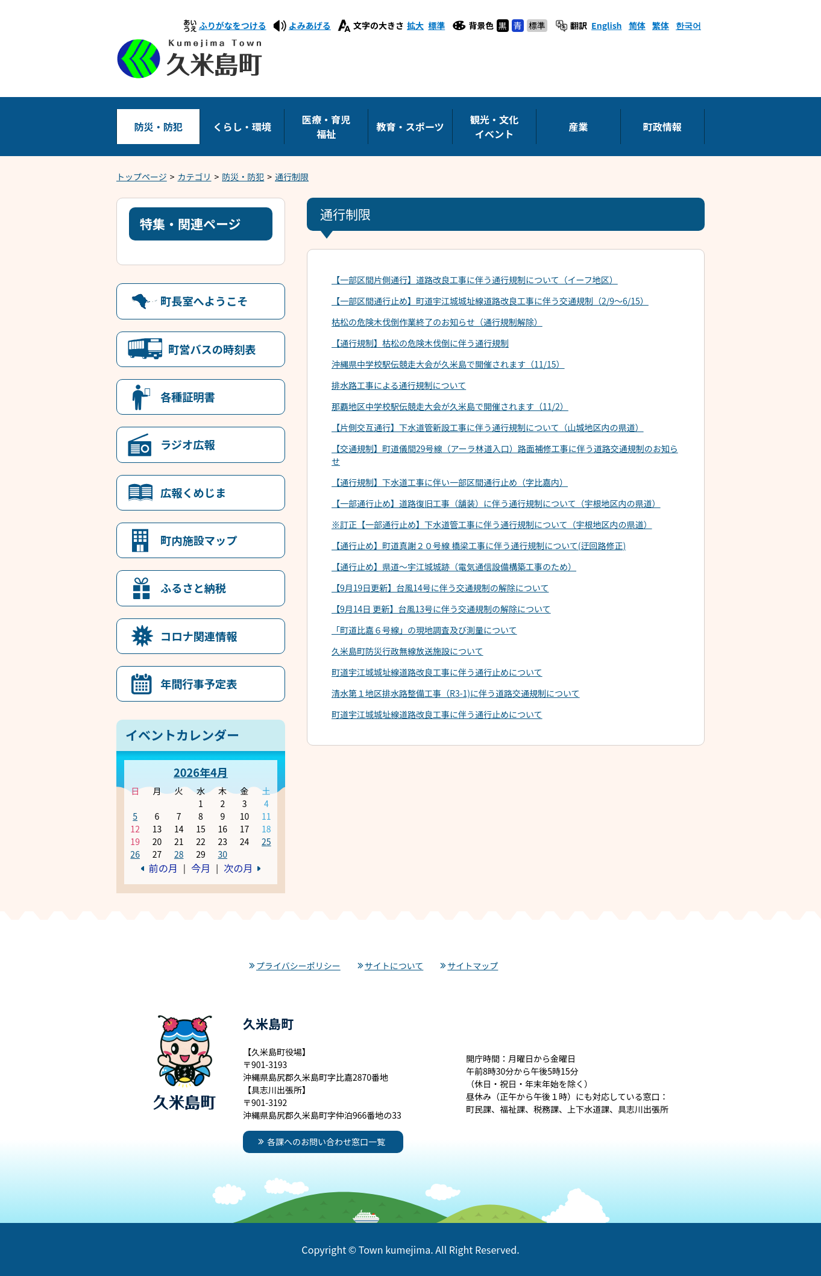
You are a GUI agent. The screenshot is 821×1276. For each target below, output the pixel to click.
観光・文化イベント (494, 126)
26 (135, 854)
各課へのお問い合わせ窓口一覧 (326, 1142)
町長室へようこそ (204, 301)
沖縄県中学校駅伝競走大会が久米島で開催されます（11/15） (448, 364)
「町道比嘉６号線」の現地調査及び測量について (424, 630)
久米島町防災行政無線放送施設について (407, 651)
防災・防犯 (158, 126)
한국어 (688, 25)
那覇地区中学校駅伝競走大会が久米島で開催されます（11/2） (450, 406)
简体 (637, 25)
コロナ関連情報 (198, 636)
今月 (200, 868)
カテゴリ (195, 177)
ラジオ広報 (187, 444)
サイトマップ (472, 966)
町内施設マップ (198, 540)
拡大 (415, 25)
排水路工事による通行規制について (399, 385)
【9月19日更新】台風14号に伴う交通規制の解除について (440, 588)
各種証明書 (187, 396)
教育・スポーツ (410, 126)
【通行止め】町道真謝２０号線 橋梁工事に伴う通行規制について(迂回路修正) (479, 545)
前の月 (163, 868)
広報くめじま (193, 492)
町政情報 (662, 126)
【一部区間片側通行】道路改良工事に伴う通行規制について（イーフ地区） (475, 280)
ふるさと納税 (193, 588)
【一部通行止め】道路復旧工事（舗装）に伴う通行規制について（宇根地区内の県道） (496, 503)
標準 (436, 25)
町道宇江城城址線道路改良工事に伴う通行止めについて (437, 672)
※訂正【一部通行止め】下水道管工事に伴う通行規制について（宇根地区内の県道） (492, 524)
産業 (578, 126)
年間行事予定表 (198, 683)
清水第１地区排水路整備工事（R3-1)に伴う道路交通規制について (456, 693)
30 (222, 854)
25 (266, 841)
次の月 (238, 868)
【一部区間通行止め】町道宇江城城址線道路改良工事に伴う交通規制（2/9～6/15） (490, 301)
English (606, 25)
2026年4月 (201, 772)
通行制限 (292, 177)
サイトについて (394, 966)
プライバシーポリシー (298, 966)
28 (179, 854)
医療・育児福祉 (326, 126)
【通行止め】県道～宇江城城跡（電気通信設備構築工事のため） (454, 567)
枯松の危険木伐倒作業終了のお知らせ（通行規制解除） (437, 322)
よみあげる (310, 25)
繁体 (660, 25)
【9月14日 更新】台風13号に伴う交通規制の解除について (441, 609)
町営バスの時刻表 (212, 349)
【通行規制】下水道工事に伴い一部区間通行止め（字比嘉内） (450, 482)
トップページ (141, 177)
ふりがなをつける (232, 25)
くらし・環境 (242, 126)
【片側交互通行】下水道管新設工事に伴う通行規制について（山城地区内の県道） (488, 427)
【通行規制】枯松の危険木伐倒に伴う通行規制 (420, 343)
